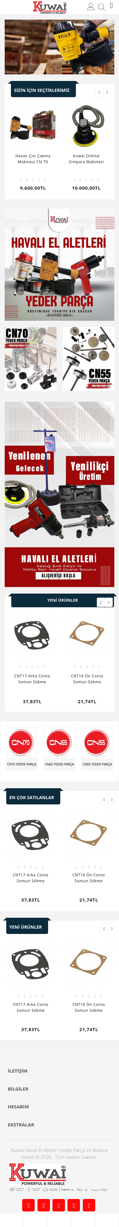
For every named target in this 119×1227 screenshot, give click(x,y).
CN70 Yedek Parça (22, 764)
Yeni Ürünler (62, 600)
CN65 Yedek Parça (59, 764)
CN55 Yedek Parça (97, 764)
